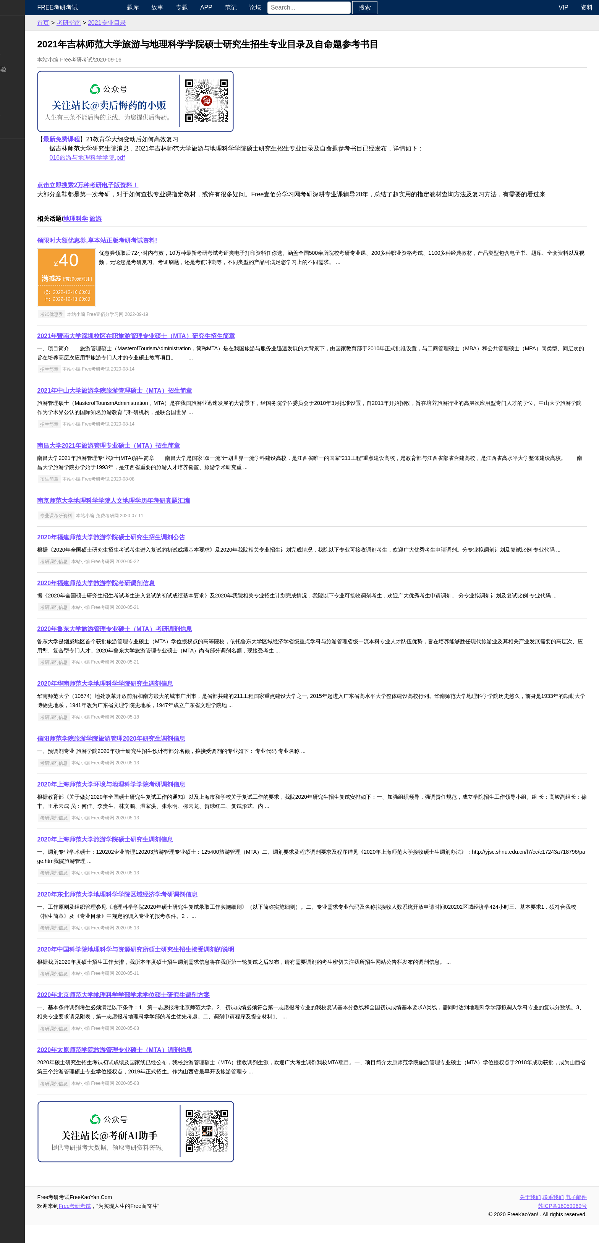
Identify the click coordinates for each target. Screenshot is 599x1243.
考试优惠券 (87, 314)
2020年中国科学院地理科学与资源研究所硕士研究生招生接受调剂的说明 (171, 968)
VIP (563, 7)
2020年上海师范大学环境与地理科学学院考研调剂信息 (147, 803)
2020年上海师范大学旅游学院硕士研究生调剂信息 (141, 858)
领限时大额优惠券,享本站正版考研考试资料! (133, 240)
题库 (163, 7)
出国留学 (18, 161)
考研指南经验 (24, 69)
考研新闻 (18, 23)
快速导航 (18, 7)
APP (236, 7)
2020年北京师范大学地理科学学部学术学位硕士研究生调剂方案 (159, 1013)
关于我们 (530, 1215)
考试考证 (18, 146)
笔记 (261, 7)
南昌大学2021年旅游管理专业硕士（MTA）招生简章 (144, 445)
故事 (187, 7)
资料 (587, 7)
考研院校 (18, 84)
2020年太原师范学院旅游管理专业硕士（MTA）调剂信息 (150, 1068)
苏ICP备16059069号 (562, 1224)
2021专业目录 (143, 22)
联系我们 (553, 1215)
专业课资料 (21, 115)
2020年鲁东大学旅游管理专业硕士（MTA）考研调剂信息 (150, 647)
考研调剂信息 (90, 570)
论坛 (285, 7)
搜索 (395, 7)
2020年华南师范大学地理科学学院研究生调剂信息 (141, 702)
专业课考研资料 (92, 515)
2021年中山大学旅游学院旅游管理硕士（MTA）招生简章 (150, 390)
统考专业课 (21, 54)
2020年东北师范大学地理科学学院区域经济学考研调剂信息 (153, 913)
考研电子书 (21, 130)
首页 (79, 22)
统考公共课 (21, 39)
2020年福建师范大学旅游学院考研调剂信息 (132, 592)
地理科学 (111, 218)
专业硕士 (18, 100)
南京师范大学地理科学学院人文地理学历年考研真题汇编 (149, 500)
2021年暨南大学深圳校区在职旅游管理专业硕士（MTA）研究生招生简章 (172, 336)
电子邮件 (576, 1215)
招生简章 (85, 369)
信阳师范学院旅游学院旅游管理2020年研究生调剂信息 (147, 757)
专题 (212, 7)
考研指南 (104, 22)
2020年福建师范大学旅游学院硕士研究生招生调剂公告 (147, 537)
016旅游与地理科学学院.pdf (123, 157)
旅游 (132, 218)
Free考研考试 (93, 7)
